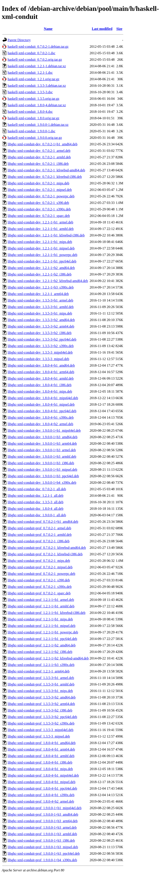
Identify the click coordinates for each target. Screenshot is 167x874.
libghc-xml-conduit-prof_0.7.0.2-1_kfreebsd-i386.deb (45, 554)
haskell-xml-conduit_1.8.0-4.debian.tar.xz (37, 105)
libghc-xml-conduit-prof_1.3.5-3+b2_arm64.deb (41, 704)
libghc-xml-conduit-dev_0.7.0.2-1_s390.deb (38, 203)
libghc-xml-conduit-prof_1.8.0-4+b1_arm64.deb (41, 749)
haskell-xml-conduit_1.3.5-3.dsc (30, 92)
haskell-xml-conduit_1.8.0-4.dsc (30, 111)
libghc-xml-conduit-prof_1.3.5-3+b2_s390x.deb (41, 723)
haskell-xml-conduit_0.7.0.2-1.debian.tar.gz (38, 46)
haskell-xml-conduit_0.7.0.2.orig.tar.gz (35, 59)
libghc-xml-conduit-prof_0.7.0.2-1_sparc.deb (39, 593)
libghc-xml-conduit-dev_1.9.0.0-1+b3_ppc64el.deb (43, 476)
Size (119, 29)
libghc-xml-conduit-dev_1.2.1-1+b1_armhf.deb (41, 229)
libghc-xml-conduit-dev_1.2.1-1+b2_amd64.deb (41, 268)
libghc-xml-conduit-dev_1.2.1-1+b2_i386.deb (40, 274)
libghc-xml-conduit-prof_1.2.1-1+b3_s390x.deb (41, 665)
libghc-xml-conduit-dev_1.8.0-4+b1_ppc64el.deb (42, 411)
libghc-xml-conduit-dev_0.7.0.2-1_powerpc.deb (41, 196)
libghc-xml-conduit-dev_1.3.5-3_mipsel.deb (38, 359)
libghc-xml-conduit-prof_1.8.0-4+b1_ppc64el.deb (42, 788)
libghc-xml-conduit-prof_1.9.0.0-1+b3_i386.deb (41, 840)
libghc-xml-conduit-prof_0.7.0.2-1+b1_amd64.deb (43, 521)
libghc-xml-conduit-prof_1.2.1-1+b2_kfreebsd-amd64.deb (48, 658)
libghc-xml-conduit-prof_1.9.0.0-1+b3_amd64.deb (43, 814)
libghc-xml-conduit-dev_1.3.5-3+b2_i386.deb (40, 333)
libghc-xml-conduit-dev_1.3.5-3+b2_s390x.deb (41, 346)
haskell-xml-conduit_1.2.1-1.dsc (30, 72)
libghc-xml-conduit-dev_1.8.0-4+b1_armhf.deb (41, 378)
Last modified (102, 29)
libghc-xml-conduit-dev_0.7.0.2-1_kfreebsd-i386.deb (45, 177)
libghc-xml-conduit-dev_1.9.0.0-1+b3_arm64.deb (42, 443)
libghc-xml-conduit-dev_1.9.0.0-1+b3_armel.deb (42, 450)
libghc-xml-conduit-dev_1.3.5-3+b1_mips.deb (40, 313)
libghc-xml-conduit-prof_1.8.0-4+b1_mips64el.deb (43, 775)
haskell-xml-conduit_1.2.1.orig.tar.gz (33, 79)
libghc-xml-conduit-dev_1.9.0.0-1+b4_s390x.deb (42, 482)
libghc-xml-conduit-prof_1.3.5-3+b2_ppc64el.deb (42, 717)
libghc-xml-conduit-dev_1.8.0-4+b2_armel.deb (40, 424)
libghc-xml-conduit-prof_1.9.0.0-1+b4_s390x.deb (42, 860)
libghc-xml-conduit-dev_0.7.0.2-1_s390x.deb (39, 209)
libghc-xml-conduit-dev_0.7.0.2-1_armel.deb (39, 150)
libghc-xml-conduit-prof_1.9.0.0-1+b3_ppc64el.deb (44, 853)
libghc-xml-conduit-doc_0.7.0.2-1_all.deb (37, 489)
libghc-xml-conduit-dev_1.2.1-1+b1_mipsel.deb (41, 248)
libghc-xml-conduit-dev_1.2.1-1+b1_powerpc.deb (42, 255)
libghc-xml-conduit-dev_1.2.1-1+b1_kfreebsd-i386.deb (46, 235)
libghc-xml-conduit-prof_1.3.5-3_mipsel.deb (39, 736)
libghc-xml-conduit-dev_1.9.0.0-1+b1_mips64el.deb (44, 430)
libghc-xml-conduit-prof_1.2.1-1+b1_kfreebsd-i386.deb (46, 613)
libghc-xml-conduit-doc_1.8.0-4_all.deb (35, 508)
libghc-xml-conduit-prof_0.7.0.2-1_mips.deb (39, 560)
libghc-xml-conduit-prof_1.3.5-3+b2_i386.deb (40, 710)
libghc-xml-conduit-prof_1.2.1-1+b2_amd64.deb (42, 645)
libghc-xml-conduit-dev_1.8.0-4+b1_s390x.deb (41, 417)
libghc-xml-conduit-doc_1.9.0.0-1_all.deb (37, 515)
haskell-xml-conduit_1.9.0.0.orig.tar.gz (35, 137)
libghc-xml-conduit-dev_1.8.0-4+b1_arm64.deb (41, 372)
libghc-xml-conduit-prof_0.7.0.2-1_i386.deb (38, 541)
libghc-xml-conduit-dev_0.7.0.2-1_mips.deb (38, 183)
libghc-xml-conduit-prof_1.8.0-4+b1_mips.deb (40, 769)
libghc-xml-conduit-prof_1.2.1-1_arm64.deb (39, 671)
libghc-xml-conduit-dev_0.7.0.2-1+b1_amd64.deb (42, 144)
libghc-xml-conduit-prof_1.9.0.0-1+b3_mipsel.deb (43, 847)
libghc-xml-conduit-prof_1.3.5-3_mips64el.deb (40, 730)
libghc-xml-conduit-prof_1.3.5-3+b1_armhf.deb (41, 684)
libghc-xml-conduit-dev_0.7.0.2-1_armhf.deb (39, 157)
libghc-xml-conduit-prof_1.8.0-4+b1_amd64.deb (42, 743)
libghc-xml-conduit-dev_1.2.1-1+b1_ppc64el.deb (42, 261)
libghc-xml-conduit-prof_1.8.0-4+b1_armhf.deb (41, 756)
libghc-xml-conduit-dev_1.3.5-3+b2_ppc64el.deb (42, 339)
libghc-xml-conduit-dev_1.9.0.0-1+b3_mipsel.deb (42, 469)
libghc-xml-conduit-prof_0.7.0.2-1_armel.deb (39, 528)
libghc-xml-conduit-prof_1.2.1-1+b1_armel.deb (41, 600)
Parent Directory (19, 40)
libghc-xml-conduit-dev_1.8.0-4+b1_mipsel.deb (41, 404)
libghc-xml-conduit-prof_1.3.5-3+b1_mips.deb (40, 691)
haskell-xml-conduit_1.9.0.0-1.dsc (31, 131)
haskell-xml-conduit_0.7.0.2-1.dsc (31, 53)
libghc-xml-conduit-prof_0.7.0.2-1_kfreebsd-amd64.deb (47, 547)
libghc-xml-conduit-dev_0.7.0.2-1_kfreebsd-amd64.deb (46, 170)
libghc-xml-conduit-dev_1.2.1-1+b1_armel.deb (40, 222)
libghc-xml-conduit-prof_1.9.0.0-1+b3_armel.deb (42, 827)
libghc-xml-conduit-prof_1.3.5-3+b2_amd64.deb (42, 697)
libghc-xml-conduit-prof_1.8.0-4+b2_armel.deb (41, 801)
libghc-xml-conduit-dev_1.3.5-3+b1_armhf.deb (41, 307)
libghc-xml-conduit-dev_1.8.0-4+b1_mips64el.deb (43, 398)
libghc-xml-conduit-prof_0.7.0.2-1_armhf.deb (40, 534)
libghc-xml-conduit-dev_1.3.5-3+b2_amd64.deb (41, 320)
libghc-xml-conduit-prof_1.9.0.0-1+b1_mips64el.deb (45, 808)
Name (48, 29)
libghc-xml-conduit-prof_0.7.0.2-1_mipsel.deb (40, 567)
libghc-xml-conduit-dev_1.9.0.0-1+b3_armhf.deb (42, 456)
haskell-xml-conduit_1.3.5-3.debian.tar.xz (37, 85)
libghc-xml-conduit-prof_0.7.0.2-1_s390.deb (39, 580)
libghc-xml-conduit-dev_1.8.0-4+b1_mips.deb (40, 391)
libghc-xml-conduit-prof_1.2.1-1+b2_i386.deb (40, 652)
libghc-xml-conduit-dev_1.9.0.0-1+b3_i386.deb (41, 463)
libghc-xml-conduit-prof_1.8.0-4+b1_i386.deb (40, 762)
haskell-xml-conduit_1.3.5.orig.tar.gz (33, 98)
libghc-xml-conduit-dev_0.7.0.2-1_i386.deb (38, 164)
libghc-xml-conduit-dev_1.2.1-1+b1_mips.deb (40, 242)
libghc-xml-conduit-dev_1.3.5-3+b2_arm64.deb (41, 326)
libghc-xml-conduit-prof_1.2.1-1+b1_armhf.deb (41, 606)
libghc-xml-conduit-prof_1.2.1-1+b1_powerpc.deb (43, 632)
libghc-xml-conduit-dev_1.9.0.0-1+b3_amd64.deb (42, 437)
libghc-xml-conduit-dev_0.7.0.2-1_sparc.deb (39, 216)
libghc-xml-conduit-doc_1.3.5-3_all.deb (35, 502)
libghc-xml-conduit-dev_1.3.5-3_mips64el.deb (40, 352)
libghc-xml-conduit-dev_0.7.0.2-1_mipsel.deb (40, 190)
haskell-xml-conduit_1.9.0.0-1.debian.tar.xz (38, 124)
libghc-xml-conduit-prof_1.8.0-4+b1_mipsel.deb (41, 782)
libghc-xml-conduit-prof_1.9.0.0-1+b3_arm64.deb (43, 821)
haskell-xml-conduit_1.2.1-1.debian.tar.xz (37, 66)
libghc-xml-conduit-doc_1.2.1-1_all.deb (35, 495)
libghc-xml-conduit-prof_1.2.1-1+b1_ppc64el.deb (42, 639)
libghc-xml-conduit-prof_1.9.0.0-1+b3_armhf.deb (42, 834)
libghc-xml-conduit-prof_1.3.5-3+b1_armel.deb (41, 678)
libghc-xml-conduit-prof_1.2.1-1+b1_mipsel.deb (41, 626)
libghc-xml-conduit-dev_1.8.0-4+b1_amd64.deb (41, 365)
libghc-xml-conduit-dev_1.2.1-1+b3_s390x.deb (41, 287)
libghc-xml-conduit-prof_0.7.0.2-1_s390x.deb (40, 587)
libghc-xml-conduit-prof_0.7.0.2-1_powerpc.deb (41, 574)
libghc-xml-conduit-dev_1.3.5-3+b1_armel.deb (40, 300)
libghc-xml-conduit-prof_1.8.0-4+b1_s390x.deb (41, 795)
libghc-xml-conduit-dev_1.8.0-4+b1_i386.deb (40, 385)
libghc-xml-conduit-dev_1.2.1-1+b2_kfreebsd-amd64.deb (48, 281)
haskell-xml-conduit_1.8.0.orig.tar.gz (33, 118)
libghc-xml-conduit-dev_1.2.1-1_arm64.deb (38, 294)
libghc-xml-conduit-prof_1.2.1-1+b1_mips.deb (40, 619)
